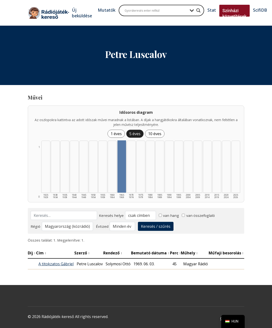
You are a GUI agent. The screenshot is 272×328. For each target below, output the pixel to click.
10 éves (154, 133)
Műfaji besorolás (226, 253)
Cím (41, 253)
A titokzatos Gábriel (56, 263)
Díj (32, 253)
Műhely (189, 253)
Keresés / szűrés (155, 226)
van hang (169, 215)
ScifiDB (260, 10)
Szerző (82, 253)
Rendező (112, 253)
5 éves (135, 133)
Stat (211, 10)
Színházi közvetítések (234, 13)
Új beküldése (82, 13)
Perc (175, 253)
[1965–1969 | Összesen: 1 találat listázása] (121, 166)
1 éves (116, 133)
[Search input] (156, 10)
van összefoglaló (198, 215)
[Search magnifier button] (198, 10)
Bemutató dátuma (150, 253)
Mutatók (106, 10)
